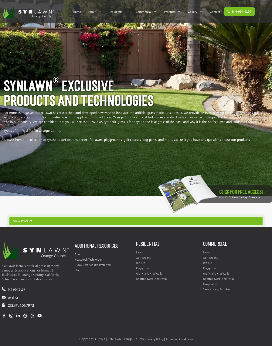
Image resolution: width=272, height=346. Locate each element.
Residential (120, 11)
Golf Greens (143, 257)
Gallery (197, 11)
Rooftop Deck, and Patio (151, 279)
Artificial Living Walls (149, 273)
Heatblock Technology (88, 259)
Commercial (148, 11)
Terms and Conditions (179, 339)
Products (174, 11)
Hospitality (210, 284)
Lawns (140, 252)
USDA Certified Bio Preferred (93, 265)
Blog (77, 270)
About (96, 11)
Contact (215, 12)
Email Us (13, 297)
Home (77, 12)
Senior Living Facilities (216, 289)
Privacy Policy (155, 339)
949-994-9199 (16, 289)
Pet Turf (140, 263)
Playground (143, 268)
